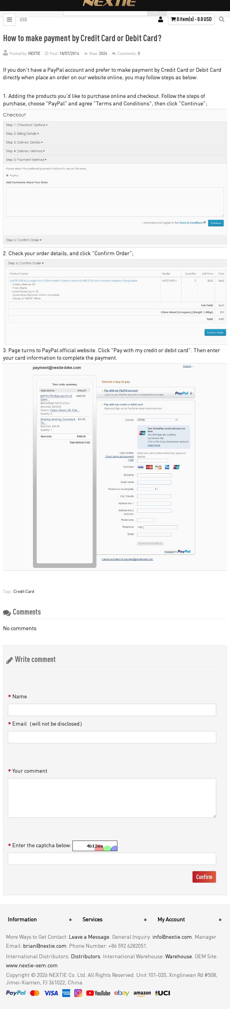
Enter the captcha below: (41, 845)
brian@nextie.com (44, 945)
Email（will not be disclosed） (48, 723)
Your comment (29, 770)
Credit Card (23, 591)
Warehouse (178, 956)
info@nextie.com (172, 936)
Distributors (85, 956)
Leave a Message (89, 936)
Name (19, 696)
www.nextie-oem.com (32, 965)
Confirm (204, 876)
